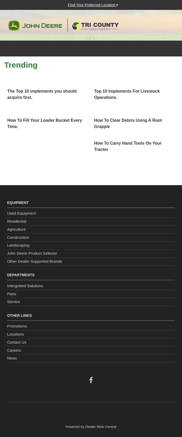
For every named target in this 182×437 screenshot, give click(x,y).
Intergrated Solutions (25, 286)
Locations (15, 334)
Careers (14, 350)
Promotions (17, 326)
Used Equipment (21, 213)
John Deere (35, 25)
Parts (11, 294)
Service (13, 301)
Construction (18, 237)
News (12, 358)
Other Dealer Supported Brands (34, 261)
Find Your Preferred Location (93, 5)
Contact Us (16, 342)
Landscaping (18, 245)
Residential (16, 221)
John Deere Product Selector (32, 253)
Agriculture (16, 229)
